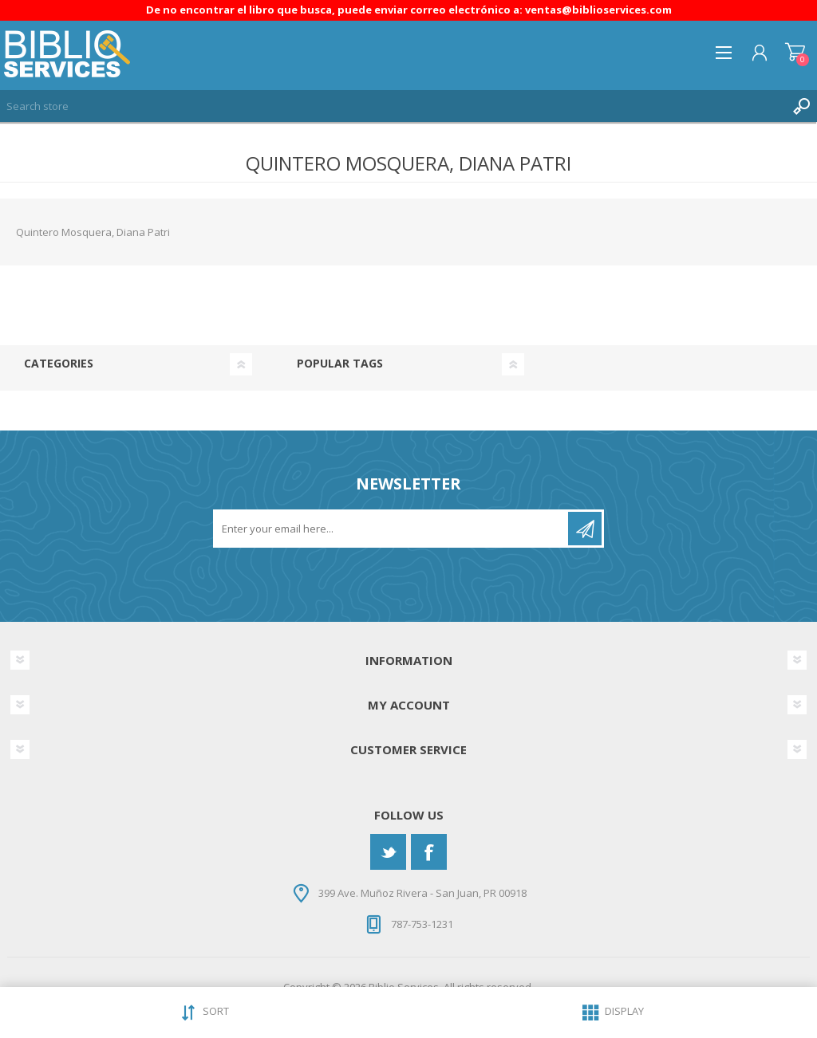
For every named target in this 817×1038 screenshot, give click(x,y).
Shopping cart (795, 52)
